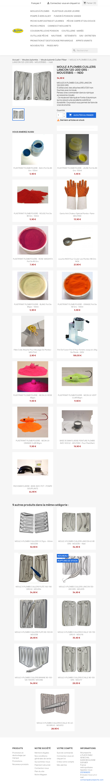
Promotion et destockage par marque (51, 40)
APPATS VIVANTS (84, 40)
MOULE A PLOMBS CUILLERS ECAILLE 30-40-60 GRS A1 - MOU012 (55, 724)
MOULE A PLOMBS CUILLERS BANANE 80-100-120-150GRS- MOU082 (34, 678)
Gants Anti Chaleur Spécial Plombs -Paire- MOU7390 (77, 214)
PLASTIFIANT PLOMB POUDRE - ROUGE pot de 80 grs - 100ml (33, 214)
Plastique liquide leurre (66, 11)
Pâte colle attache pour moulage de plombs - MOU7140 (33, 351)
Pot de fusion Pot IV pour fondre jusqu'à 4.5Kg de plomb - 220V (77, 351)
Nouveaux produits (20, 764)
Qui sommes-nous (42, 762)
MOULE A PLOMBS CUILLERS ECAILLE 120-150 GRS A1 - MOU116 (76, 633)
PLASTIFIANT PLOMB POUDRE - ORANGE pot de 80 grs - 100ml (77, 305)
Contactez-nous (42, 768)
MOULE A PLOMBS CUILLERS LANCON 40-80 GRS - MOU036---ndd (76, 542)
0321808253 (85, 772)
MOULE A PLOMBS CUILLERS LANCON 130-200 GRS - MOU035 (76, 587)
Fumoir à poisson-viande (67, 16)
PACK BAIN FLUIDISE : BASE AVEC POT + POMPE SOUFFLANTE (32, 487)
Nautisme (56, 35)
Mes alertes (62, 765)
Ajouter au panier (81, 115)
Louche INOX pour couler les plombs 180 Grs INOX (77, 260)
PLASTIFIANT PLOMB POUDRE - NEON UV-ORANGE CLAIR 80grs (33, 441)
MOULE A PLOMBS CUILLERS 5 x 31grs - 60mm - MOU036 (34, 542)
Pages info (52, 45)
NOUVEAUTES (37, 45)
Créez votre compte (65, 762)
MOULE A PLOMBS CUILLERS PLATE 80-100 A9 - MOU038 (34, 633)
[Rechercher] (85, 50)
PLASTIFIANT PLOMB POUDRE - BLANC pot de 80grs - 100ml (33, 305)
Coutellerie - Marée (73, 30)
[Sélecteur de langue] (36, 3)
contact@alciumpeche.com (91, 780)
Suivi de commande (65, 753)
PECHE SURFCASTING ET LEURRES (47, 21)
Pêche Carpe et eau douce (81, 21)
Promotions (17, 761)
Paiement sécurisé (42, 765)
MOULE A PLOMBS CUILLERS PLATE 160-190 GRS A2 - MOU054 (34, 587)
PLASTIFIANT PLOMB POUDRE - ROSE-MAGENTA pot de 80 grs (33, 260)
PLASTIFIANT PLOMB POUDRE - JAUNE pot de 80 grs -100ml (77, 169)
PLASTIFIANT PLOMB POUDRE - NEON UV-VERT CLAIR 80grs (77, 396)
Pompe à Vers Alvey (40, 16)
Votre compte (65, 748)
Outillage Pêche (39, 35)
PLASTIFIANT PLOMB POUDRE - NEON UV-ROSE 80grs (32, 396)
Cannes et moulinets (59, 26)
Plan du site (39, 771)
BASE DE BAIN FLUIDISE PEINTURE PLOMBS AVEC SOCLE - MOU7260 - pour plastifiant (77, 441)
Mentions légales (42, 753)
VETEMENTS (71, 35)
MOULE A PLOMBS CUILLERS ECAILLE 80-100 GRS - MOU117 (76, 678)
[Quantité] (60, 115)
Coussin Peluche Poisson (44, 30)
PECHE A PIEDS (37, 26)
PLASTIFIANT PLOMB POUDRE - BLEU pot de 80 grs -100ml (32, 169)
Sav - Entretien (87, 35)
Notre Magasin (41, 774)
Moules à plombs (39, 11)
